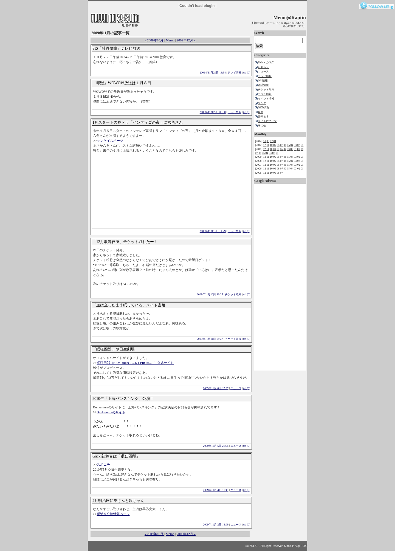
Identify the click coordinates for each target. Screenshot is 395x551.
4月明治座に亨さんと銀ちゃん (118, 501)
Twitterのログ (266, 62)
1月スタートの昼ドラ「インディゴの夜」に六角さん (137, 122)
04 (291, 144)
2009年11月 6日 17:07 (215, 388)
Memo (170, 40)
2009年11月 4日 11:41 (215, 489)
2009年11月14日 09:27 (210, 338)
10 (264, 141)
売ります (263, 116)
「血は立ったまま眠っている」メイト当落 (128, 305)
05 (288, 144)
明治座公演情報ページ (113, 514)
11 (268, 144)
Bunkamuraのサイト (111, 412)
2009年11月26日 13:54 (213, 72)
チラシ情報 (265, 93)
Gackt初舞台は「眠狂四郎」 (116, 456)
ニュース (235, 388)
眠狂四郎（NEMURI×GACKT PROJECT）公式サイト (135, 363)
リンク (262, 102)
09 (274, 144)
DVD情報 (263, 107)
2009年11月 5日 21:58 (215, 445)
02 (271, 141)
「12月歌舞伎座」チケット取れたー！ (125, 242)
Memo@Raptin (289, 17)
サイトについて (267, 121)
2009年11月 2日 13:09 (215, 524)
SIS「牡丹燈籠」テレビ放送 (116, 48)
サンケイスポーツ (110, 141)
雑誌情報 (263, 84)
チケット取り (233, 294)
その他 (262, 125)
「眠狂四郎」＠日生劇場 (113, 349)
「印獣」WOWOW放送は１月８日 (121, 83)
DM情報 (263, 80)
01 (274, 141)
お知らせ (263, 67)
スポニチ (103, 465)
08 (278, 144)
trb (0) (246, 72)
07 (281, 144)
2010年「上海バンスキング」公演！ (123, 399)
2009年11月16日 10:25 (210, 294)
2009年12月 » (186, 40)
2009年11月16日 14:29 (213, 231)
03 (268, 141)
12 (264, 144)
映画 (260, 112)
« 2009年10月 (154, 40)
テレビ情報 (234, 72)
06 (285, 144)
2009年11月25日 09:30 (213, 112)
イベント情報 (266, 98)
